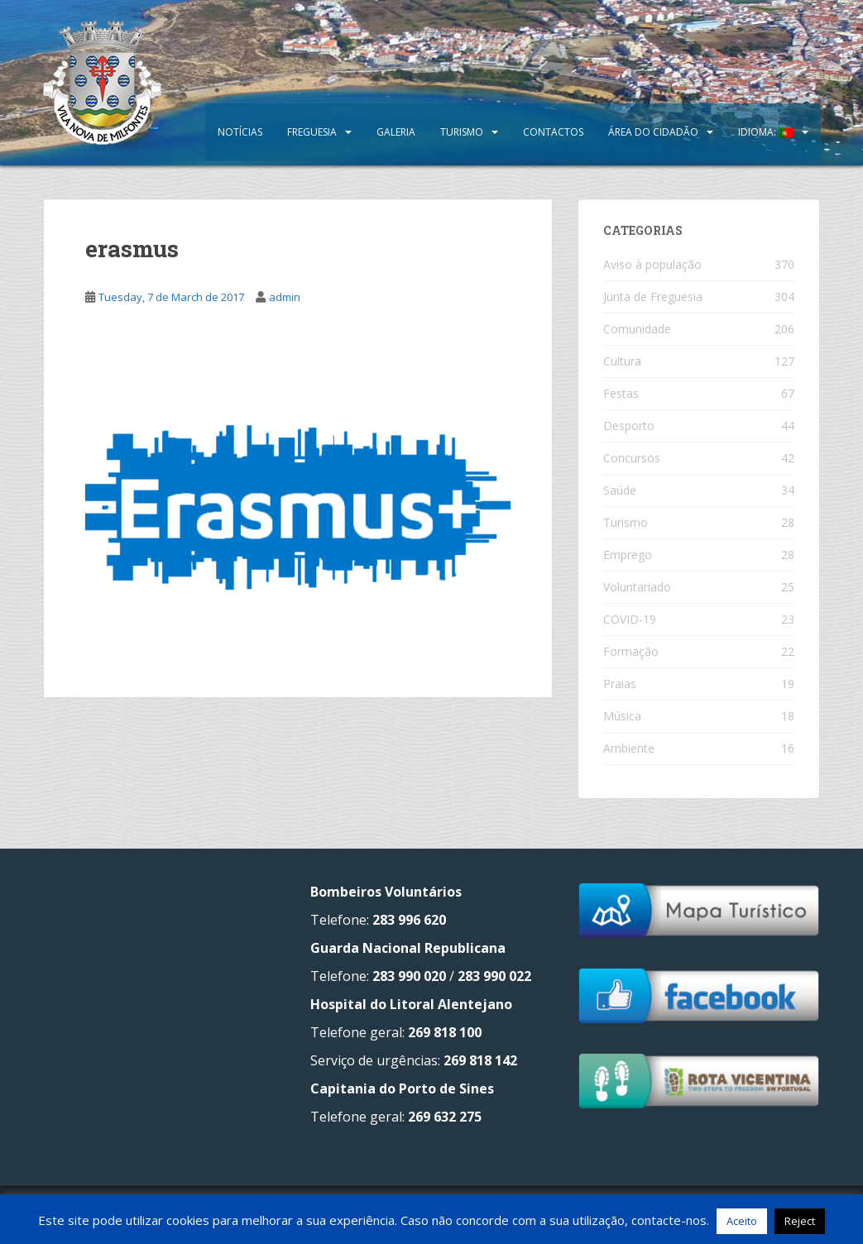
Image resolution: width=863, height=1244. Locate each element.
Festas (621, 393)
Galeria (395, 132)
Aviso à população (652, 264)
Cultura (622, 361)
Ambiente (628, 748)
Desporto (628, 425)
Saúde (619, 490)
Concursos (631, 458)
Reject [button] (799, 1220)
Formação (631, 651)
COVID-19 (629, 619)
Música (622, 716)
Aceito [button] (741, 1220)
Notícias (240, 132)
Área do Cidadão (653, 132)
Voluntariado (637, 587)
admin (284, 296)
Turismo (461, 132)
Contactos (553, 132)
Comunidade (637, 329)
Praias (619, 683)
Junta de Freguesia (652, 296)
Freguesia (312, 132)
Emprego (627, 554)
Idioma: (765, 132)
